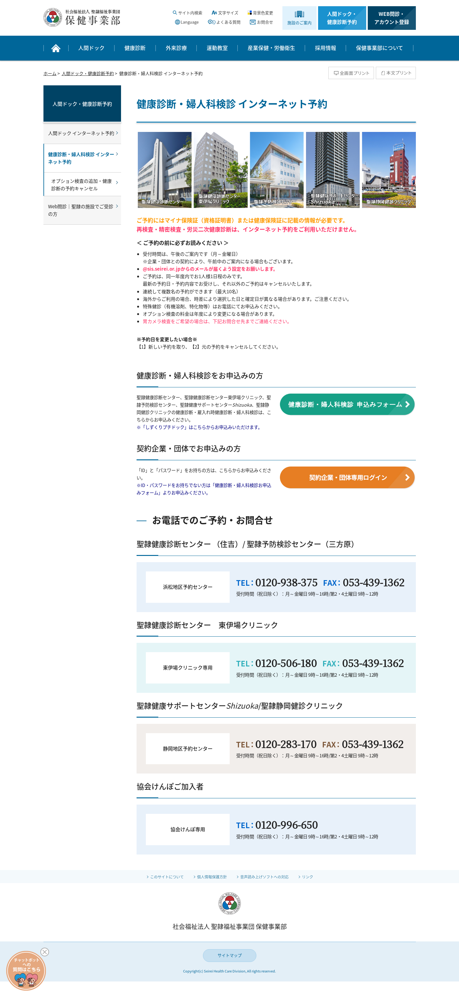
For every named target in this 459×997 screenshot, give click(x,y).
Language (190, 22)
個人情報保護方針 (209, 876)
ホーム (49, 73)
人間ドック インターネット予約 (81, 133)
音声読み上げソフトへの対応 (269, 876)
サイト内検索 (190, 13)
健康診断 (135, 48)
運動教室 (217, 48)
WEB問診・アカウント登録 (391, 17)
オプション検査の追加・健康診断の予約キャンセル (81, 185)
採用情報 (325, 48)
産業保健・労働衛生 (271, 48)
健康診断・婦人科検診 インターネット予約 (81, 158)
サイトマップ (230, 955)
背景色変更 (263, 13)
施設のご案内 (299, 22)
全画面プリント (351, 73)
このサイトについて (159, 876)
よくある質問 (228, 22)
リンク (316, 876)
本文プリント (396, 73)
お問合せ (265, 22)
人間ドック (91, 48)
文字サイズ (228, 13)
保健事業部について (379, 48)
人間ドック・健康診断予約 (342, 17)
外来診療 (176, 48)
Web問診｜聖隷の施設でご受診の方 (80, 210)
